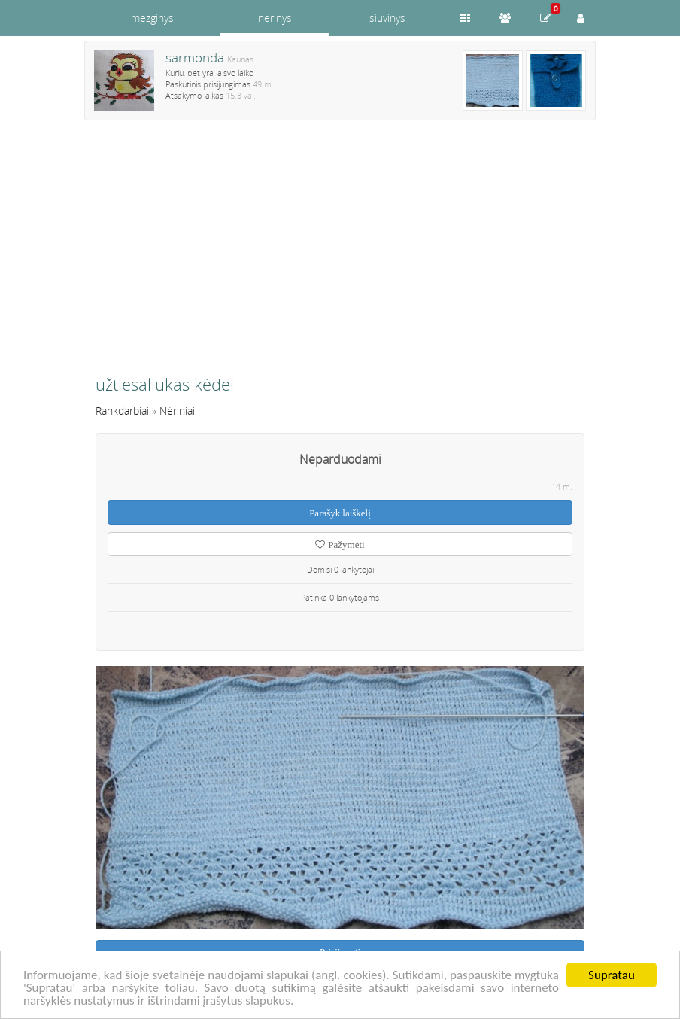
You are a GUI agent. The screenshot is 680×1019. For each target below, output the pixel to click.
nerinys (275, 18)
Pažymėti (339, 544)
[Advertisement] (340, 253)
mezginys (152, 18)
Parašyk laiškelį (340, 513)
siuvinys (387, 18)
